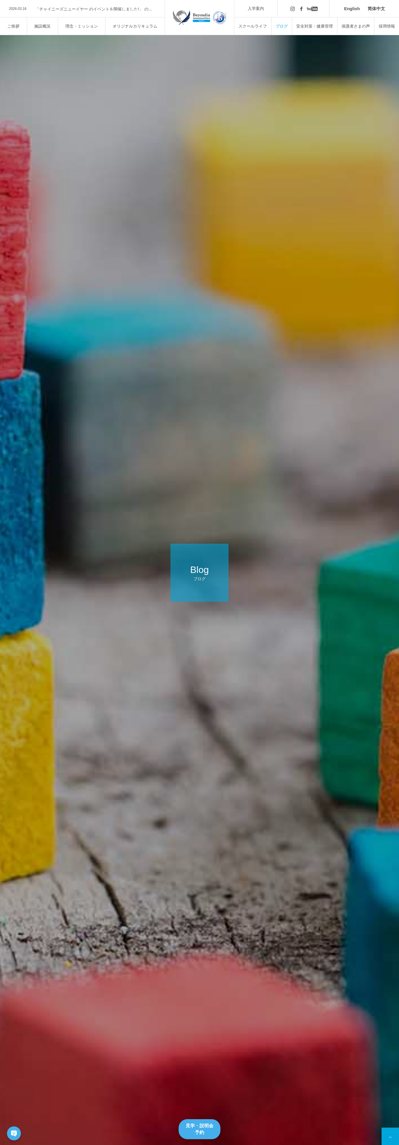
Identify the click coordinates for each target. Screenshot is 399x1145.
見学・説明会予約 (199, 1129)
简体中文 (376, 8)
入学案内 (256, 8)
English (352, 8)
